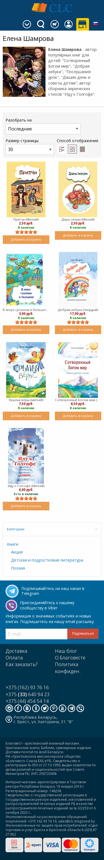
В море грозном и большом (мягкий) (26, 310)
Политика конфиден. (67, 667)
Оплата (14, 657)
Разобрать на (43, 125)
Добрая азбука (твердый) (78, 310)
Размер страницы (30, 146)
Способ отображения (77, 146)
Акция (17, 552)
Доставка (16, 651)
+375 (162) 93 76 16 (27, 687)
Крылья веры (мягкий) (26, 400)
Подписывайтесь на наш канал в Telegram (52, 591)
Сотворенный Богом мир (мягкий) (78, 400)
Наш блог (66, 651)
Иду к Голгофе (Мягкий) (26, 486)
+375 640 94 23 (28, 694)
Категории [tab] (15, 529)
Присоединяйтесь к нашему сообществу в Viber (47, 605)
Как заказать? (22, 664)
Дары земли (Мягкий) (78, 219)
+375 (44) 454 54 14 (27, 701)
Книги (12, 544)
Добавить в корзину (26, 239)
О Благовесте (70, 657)
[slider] (26, 232)
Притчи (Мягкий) (26, 219)
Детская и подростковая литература (47, 560)
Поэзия (18, 568)
